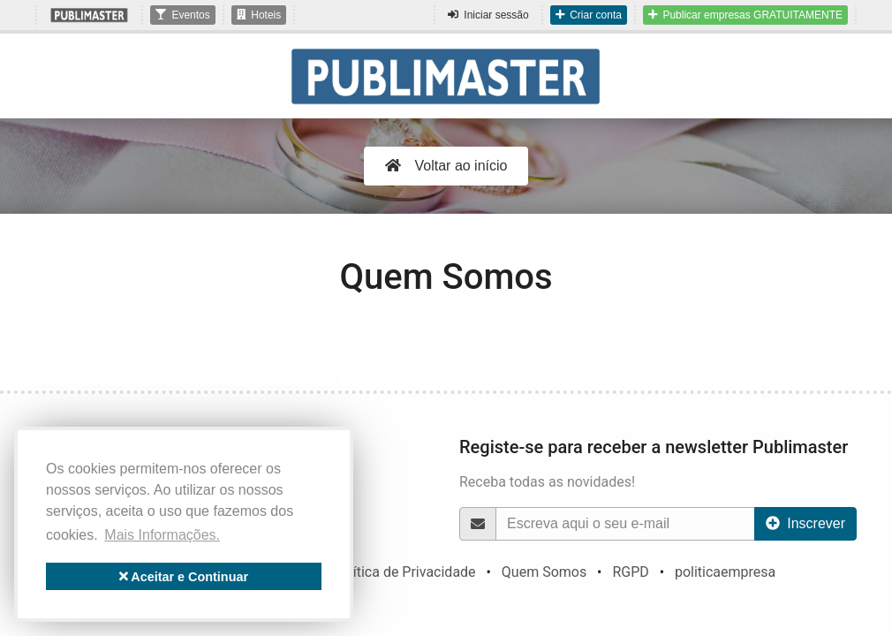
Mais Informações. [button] (162, 534)
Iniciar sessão (488, 15)
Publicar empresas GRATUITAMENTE (745, 15)
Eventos (182, 15)
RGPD (630, 572)
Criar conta (589, 15)
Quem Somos (544, 572)
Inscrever (805, 523)
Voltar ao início (446, 165)
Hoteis (259, 15)
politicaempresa (725, 572)
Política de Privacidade (404, 572)
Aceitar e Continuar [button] (183, 577)
